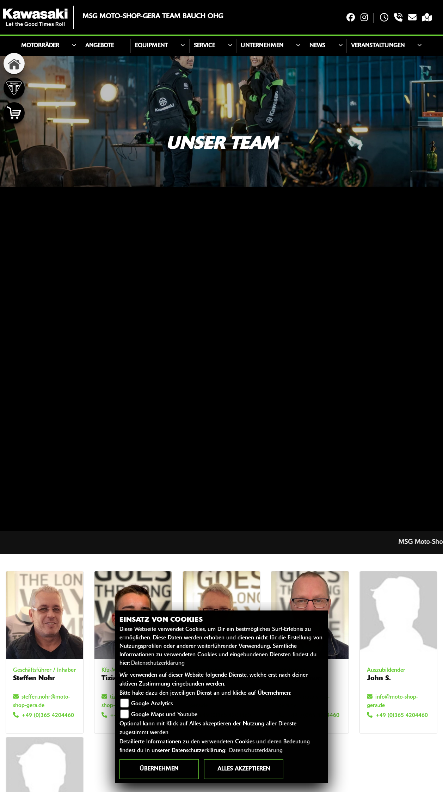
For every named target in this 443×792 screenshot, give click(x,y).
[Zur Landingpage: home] (14, 63)
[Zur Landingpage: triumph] (14, 88)
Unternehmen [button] (262, 46)
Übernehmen (159, 769)
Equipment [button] (151, 46)
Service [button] (204, 46)
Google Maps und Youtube (164, 715)
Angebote (99, 46)
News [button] (317, 46)
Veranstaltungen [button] (378, 46)
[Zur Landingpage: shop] (14, 112)
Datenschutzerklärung (158, 663)
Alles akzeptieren (243, 769)
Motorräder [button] (40, 46)
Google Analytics (152, 704)
